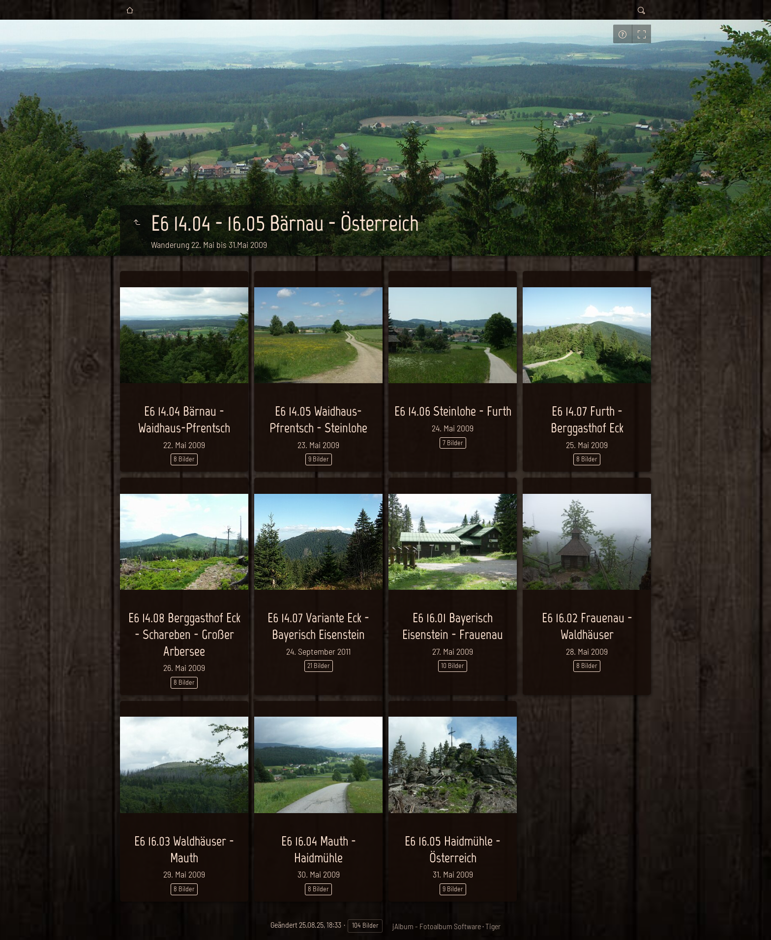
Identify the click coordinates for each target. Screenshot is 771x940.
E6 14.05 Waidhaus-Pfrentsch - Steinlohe (318, 419)
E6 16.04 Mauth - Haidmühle (318, 849)
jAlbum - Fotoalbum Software (436, 926)
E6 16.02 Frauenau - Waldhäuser (587, 625)
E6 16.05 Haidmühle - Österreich (453, 849)
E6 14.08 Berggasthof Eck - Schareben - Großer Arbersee (184, 634)
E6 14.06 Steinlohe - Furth (452, 411)
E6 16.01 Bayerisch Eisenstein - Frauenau (452, 625)
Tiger (493, 926)
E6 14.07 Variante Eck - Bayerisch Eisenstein (318, 625)
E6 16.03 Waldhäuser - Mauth (184, 849)
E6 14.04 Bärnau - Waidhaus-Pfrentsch (184, 419)
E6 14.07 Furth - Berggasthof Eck (587, 419)
